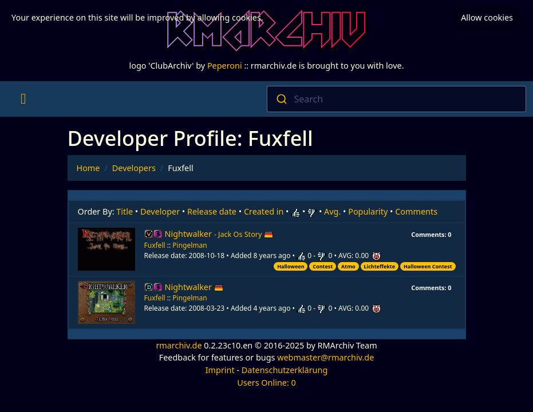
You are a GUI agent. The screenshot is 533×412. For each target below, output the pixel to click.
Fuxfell (154, 245)
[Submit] (280, 99)
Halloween (290, 266)
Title (124, 211)
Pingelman (189, 245)
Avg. (332, 211)
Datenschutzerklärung (284, 370)
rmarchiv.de (179, 345)
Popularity (368, 211)
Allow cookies (487, 17)
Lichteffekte (379, 266)
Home (88, 168)
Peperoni (224, 65)
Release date (211, 211)
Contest (323, 266)
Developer (160, 211)
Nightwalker (219, 233)
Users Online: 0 (266, 382)
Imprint (220, 370)
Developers (134, 168)
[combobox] (397, 99)
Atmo (348, 266)
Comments (416, 211)
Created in (263, 211)
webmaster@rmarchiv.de (325, 357)
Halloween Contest (428, 266)
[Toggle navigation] (23, 99)
